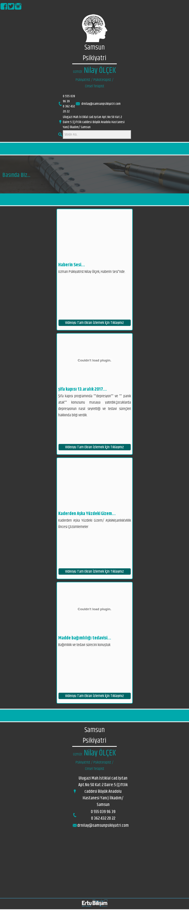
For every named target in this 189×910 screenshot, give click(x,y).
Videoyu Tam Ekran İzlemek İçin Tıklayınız (94, 323)
